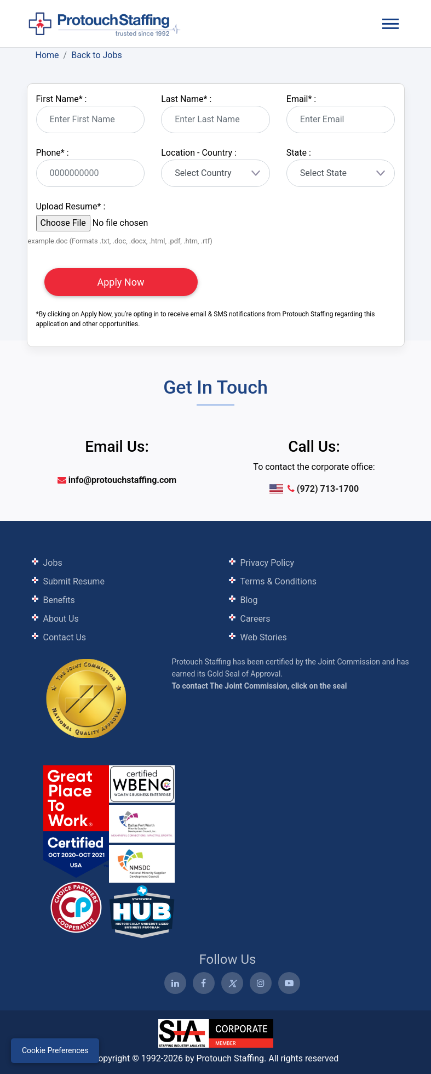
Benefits (59, 600)
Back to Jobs (96, 55)
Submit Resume (74, 581)
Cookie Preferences (55, 1050)
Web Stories (263, 637)
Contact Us (65, 637)
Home (47, 55)
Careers (255, 618)
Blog (249, 600)
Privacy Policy (267, 563)
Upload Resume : (71, 206)
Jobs (52, 563)
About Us (61, 618)
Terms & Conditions (278, 581)
